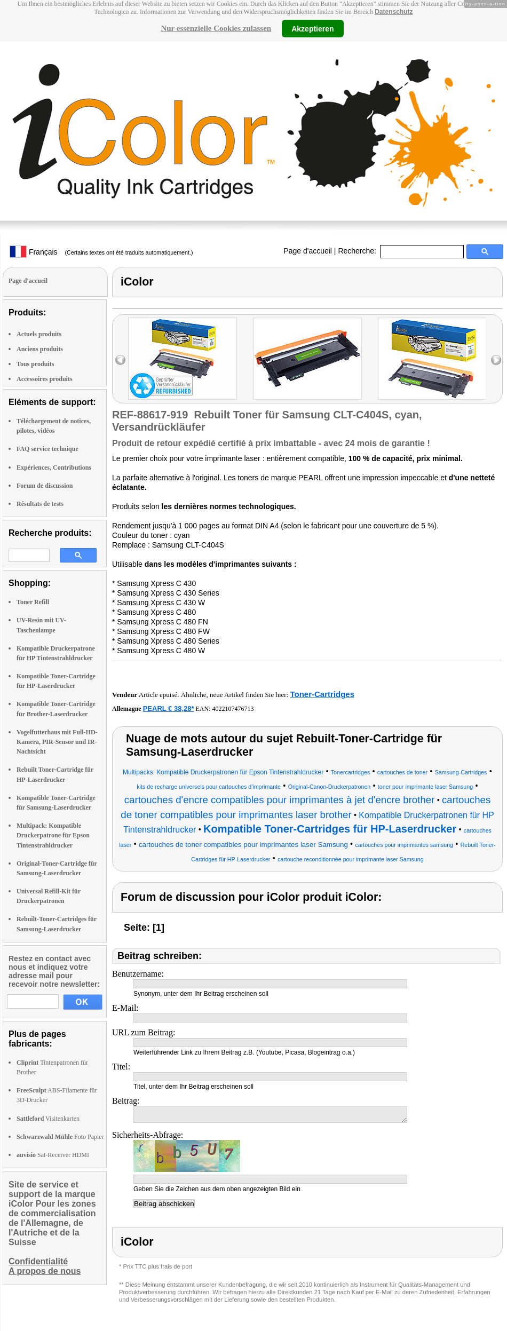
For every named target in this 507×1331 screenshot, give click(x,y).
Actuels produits (39, 334)
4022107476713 (233, 708)
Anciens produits (40, 349)
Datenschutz (394, 11)
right (496, 360)
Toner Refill (33, 602)
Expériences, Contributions (54, 467)
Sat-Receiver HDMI (53, 1155)
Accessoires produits (45, 379)
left (120, 360)
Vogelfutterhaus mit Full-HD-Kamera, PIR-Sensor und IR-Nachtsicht (57, 741)
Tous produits (35, 364)
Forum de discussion (45, 485)
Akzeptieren (312, 28)
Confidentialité (38, 1261)
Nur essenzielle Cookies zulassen (216, 28)
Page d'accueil (307, 251)
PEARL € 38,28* (168, 708)
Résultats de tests (40, 504)
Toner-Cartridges (322, 694)
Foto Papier (60, 1136)
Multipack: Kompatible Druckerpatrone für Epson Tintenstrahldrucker (53, 835)
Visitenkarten (48, 1118)
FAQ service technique (47, 449)
